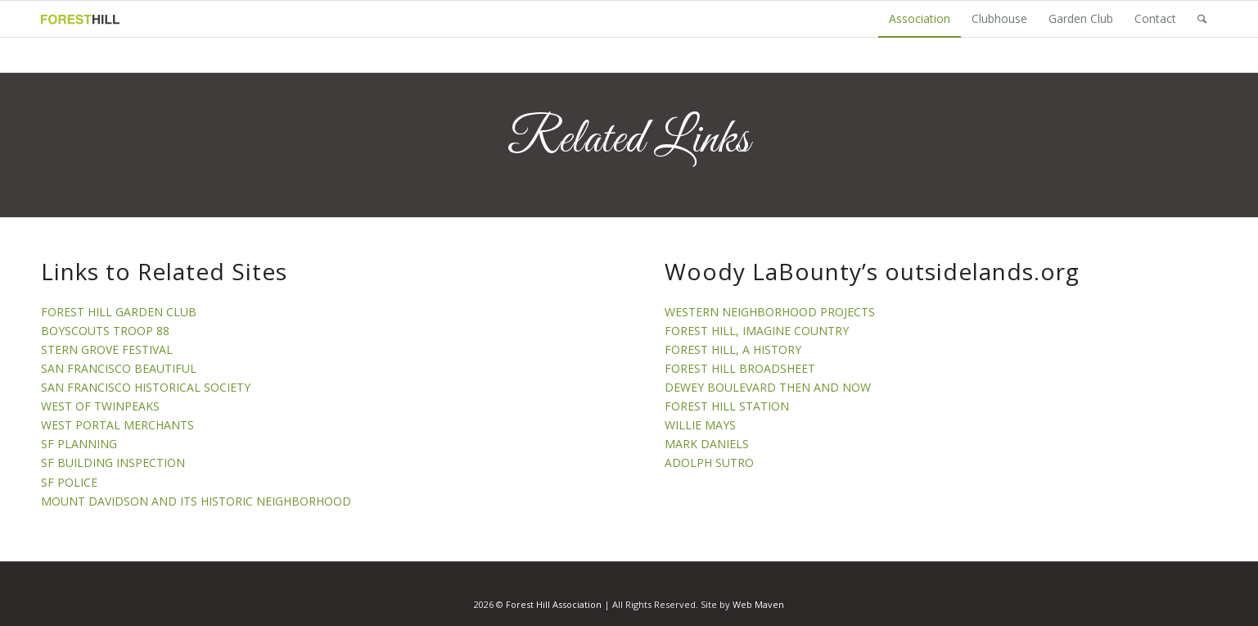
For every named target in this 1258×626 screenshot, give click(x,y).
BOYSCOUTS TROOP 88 (105, 330)
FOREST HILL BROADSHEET (740, 368)
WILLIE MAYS (700, 425)
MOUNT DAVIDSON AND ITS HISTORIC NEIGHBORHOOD (196, 501)
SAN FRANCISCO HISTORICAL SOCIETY (145, 387)
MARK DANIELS (707, 443)
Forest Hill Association (554, 604)
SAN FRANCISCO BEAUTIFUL (118, 368)
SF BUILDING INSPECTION (113, 462)
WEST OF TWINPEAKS (100, 406)
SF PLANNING (79, 443)
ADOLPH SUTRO (709, 462)
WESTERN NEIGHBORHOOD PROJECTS (770, 312)
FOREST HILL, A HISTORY (733, 349)
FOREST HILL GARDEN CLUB (118, 312)
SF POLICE (69, 482)
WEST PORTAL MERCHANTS (117, 425)
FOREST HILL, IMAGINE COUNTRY (757, 330)
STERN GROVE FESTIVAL (107, 349)
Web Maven (758, 604)
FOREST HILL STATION (727, 406)
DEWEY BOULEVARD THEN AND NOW (768, 387)
